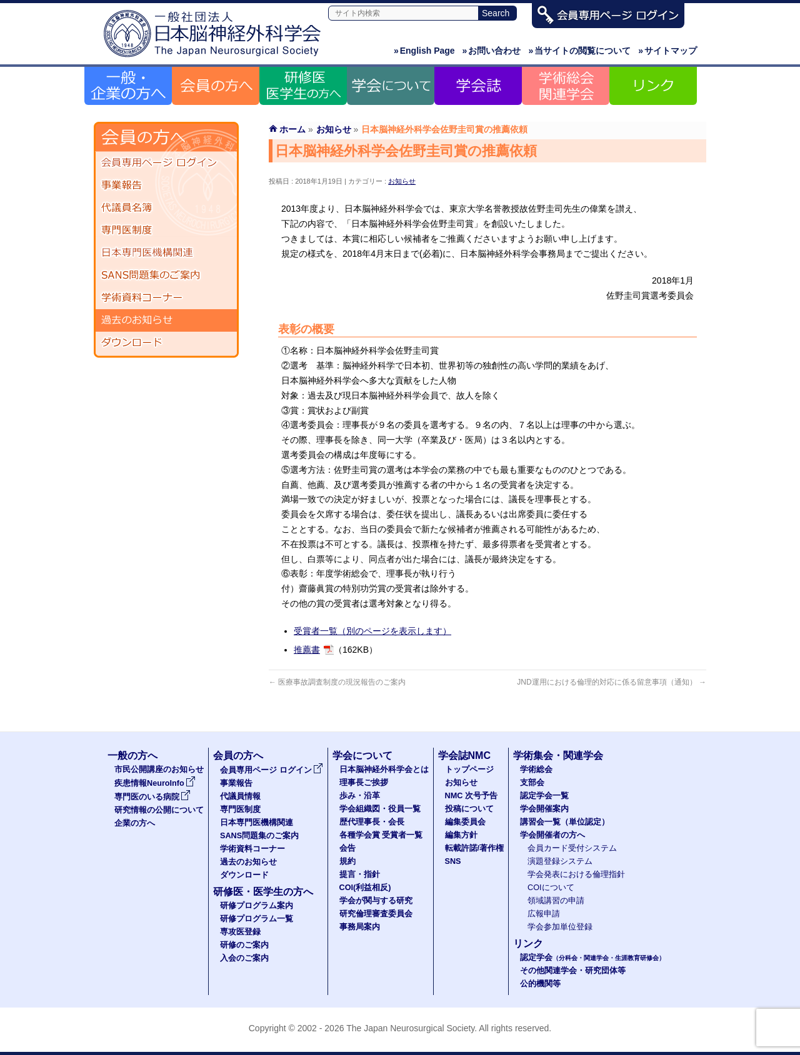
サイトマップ (667, 51)
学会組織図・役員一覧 (380, 809)
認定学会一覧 (544, 795)
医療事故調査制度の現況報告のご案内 (337, 682)
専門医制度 (166, 230)
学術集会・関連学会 (558, 755)
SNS (453, 861)
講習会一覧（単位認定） (564, 822)
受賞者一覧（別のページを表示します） (372, 631)
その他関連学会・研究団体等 (573, 970)
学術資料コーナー (166, 298)
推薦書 (307, 650)
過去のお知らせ (166, 320)
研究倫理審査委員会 (375, 913)
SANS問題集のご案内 (166, 275)
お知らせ (402, 181)
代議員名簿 (166, 208)
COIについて (551, 887)
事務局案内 (359, 927)
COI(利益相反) (365, 887)
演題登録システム (560, 861)
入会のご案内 (244, 958)
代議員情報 (240, 796)
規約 (347, 861)
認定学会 (592, 957)
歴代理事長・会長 (371, 822)
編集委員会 (465, 822)
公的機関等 (540, 983)
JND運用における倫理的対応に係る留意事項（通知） (611, 682)
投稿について (469, 809)
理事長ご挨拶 (363, 782)
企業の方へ (134, 823)
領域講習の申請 (556, 900)
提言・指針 (359, 874)
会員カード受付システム (572, 848)
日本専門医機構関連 (166, 253)
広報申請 (544, 913)
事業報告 (166, 185)
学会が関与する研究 (375, 900)
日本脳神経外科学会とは (384, 769)
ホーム (292, 129)
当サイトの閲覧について (579, 51)
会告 (347, 848)
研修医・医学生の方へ (263, 891)
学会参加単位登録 (560, 927)
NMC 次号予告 (471, 795)
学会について (362, 755)
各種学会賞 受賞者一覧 (381, 835)
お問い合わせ (491, 51)
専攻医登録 (240, 932)
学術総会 (536, 769)
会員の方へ (238, 755)
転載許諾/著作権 (474, 848)
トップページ (469, 769)
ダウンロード (166, 343)
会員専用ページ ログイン (166, 163)
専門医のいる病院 (152, 797)
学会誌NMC (464, 755)
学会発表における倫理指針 (576, 874)
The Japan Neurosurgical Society (410, 1028)
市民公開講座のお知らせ (159, 769)
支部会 (532, 782)
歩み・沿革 (359, 795)
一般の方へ (133, 755)
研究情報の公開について (159, 810)
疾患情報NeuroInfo (155, 783)
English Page (424, 51)
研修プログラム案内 (256, 905)
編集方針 (461, 835)
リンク (528, 943)
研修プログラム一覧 (256, 918)
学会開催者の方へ (552, 835)
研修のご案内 (244, 945)
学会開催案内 (544, 809)
